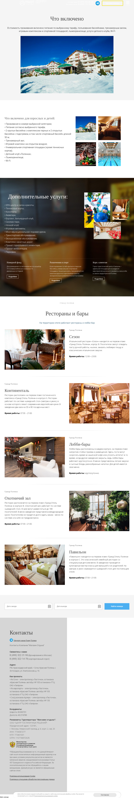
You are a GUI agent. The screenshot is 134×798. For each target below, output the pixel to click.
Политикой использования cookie (46, 796)
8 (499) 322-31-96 (19, 655)
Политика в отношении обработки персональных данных (32, 779)
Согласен (105, 795)
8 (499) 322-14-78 (19, 658)
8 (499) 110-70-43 (85, 4)
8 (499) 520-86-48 (85, 2)
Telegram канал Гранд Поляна (24, 641)
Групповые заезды (112, 3)
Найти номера (120, 606)
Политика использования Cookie (22, 776)
